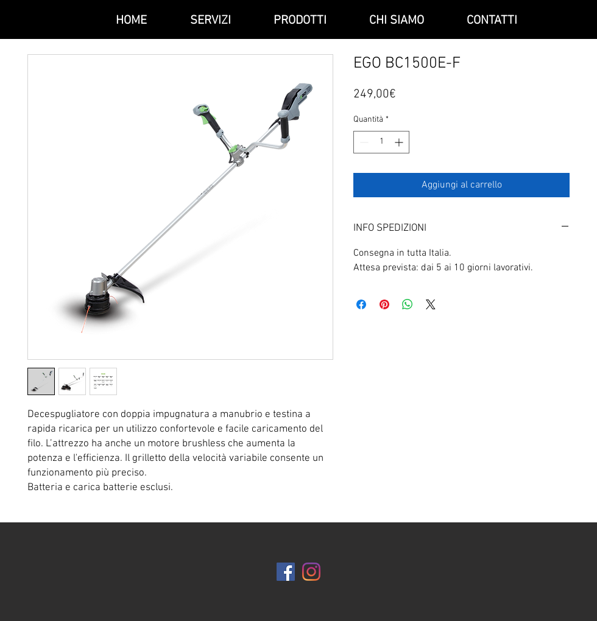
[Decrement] (362, 142)
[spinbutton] (381, 142)
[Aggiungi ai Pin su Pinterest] (384, 304)
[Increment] (400, 142)
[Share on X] (430, 304)
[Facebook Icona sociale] (286, 572)
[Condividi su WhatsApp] (407, 304)
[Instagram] (311, 572)
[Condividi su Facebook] (361, 304)
